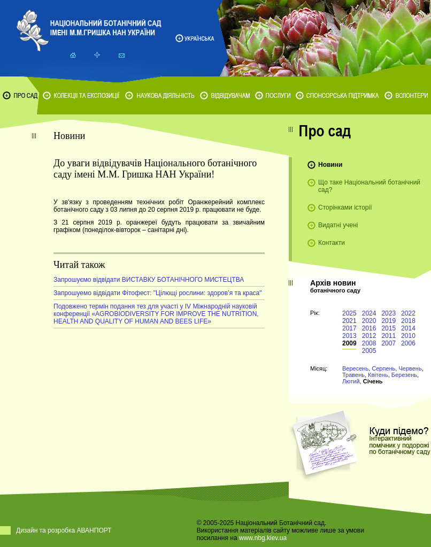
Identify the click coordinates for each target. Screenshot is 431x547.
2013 (349, 336)
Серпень (383, 368)
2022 (408, 313)
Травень (353, 375)
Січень (373, 381)
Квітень (378, 375)
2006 (408, 343)
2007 (388, 343)
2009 (349, 343)
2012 (369, 336)
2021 (349, 321)
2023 (388, 313)
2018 (408, 321)
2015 (388, 328)
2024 (369, 313)
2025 (349, 313)
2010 (408, 336)
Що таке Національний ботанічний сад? (369, 186)
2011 (388, 336)
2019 (388, 321)
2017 (349, 328)
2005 (369, 351)
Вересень (355, 368)
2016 (369, 328)
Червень (409, 368)
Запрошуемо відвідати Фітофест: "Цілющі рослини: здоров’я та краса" (157, 293)
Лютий (351, 381)
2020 (369, 321)
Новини (330, 164)
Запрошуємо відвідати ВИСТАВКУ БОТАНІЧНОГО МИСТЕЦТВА (148, 279)
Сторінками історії (345, 207)
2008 (369, 343)
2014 (408, 328)
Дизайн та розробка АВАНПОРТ (64, 530)
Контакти (331, 242)
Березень (404, 375)
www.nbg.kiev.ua (263, 538)
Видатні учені (338, 225)
